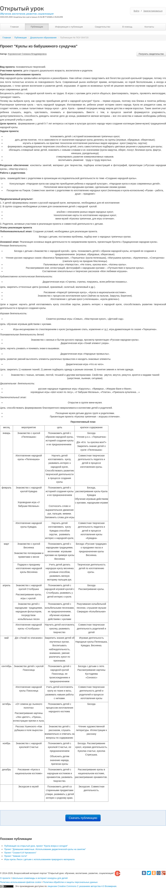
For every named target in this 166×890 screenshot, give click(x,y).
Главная (14, 26)
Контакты (149, 26)
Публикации (37, 26)
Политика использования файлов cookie (20, 882)
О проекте (5, 878)
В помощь (127, 26)
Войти (136, 11)
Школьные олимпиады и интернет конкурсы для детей (40, 878)
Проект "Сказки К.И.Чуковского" (20, 852)
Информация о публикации (69, 26)
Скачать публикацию (83, 818)
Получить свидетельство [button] (151, 54)
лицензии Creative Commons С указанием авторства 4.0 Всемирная (81, 886)
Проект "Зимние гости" (15, 856)
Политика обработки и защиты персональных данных (70, 882)
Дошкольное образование (43, 37)
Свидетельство (102, 26)
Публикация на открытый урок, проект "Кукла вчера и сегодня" (36, 846)
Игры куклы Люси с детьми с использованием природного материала (39, 859)
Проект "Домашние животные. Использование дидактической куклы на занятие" (45, 849)
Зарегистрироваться (152, 11)
